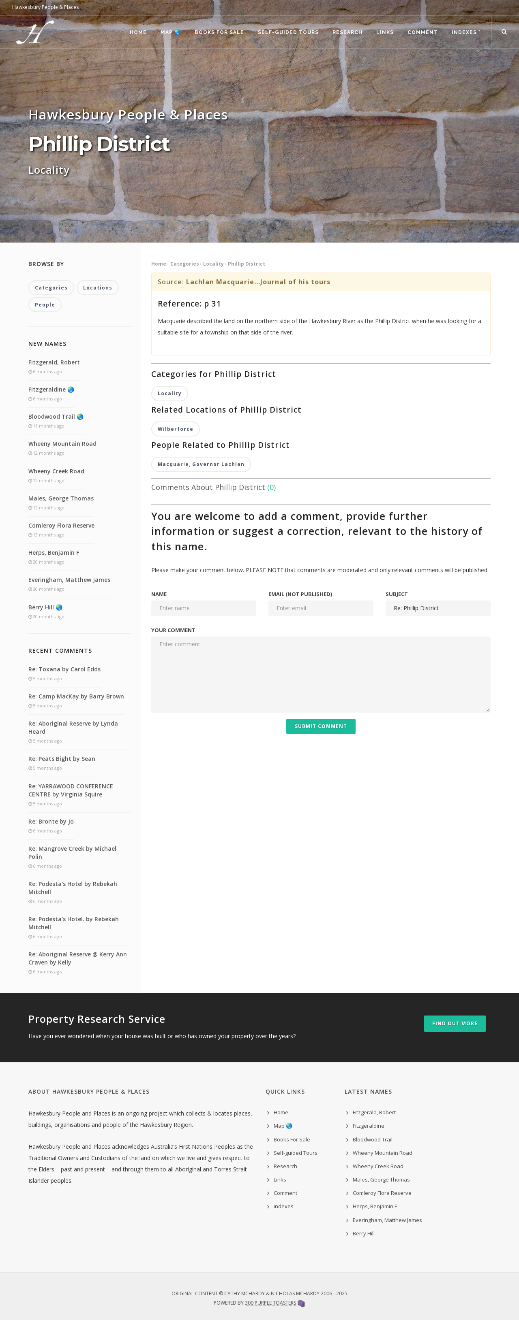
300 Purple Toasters (270, 1302)
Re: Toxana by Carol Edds (64, 669)
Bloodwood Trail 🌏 (56, 416)
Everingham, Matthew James (69, 579)
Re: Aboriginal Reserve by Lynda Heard (73, 727)
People (45, 304)
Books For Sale (219, 32)
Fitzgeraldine (368, 1125)
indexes (284, 1206)
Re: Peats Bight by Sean (61, 758)
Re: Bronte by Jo (51, 821)
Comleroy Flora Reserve (61, 525)
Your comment (173, 630)
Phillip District (246, 263)
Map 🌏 (171, 32)
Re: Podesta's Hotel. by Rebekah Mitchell (73, 923)
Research (347, 32)
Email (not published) (300, 594)
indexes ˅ (466, 32)
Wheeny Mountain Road (62, 443)
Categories (184, 263)
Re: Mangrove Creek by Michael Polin (72, 852)
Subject (397, 594)
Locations (97, 287)
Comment (422, 32)
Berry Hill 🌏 (45, 607)
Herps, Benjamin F (53, 552)
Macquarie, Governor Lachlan (201, 464)
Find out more (455, 1023)
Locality (213, 263)
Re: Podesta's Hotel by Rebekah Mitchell (72, 888)
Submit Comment (321, 726)
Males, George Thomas (61, 498)
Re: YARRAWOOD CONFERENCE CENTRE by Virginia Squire (70, 790)
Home (138, 32)
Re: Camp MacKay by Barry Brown (76, 696)
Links (385, 32)
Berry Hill (364, 1233)
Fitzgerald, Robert (54, 362)
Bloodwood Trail (372, 1139)
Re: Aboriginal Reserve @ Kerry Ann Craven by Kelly (77, 958)
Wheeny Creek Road (56, 471)
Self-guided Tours (288, 32)
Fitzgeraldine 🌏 (51, 389)
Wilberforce (175, 429)
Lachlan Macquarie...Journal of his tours (258, 281)
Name (159, 594)
